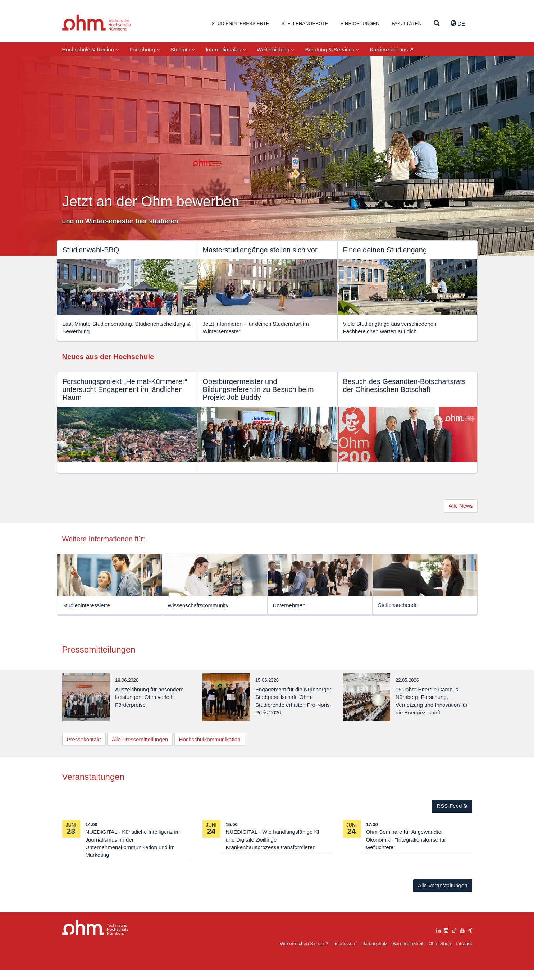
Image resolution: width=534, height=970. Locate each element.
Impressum (344, 943)
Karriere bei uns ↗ (392, 49)
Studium (182, 49)
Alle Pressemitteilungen (140, 739)
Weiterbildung (276, 49)
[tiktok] (454, 929)
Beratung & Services (332, 49)
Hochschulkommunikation (210, 739)
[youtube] (462, 929)
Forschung (144, 49)
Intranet (464, 943)
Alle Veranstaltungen (442, 885)
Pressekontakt (84, 739)
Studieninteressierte (240, 23)
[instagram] (446, 929)
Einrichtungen (360, 23)
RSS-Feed (452, 806)
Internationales (226, 49)
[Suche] (437, 23)
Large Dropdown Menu (95, 928)
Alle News (461, 506)
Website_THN (96, 22)
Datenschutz (374, 943)
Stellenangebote (305, 23)
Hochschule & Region (90, 49)
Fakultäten (406, 23)
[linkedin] (438, 929)
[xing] (470, 929)
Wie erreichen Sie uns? (304, 943)
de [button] (458, 23)
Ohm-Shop (439, 943)
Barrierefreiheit (408, 943)
